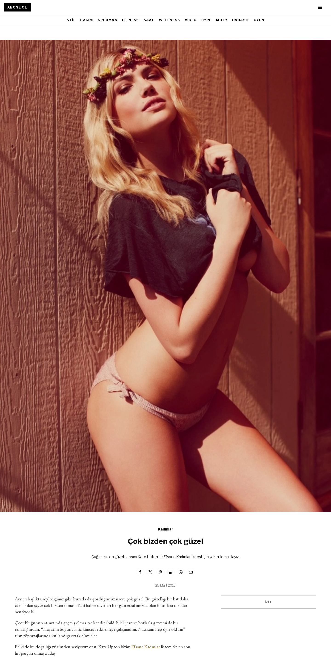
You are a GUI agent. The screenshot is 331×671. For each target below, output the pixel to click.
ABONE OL (17, 7)
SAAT (149, 20)
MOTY (222, 20)
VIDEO (191, 20)
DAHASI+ (240, 20)
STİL (71, 20)
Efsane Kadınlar (145, 647)
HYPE (206, 20)
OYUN (259, 20)
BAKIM (86, 20)
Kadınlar (165, 529)
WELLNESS (169, 20)
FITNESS (130, 20)
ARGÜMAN (107, 20)
